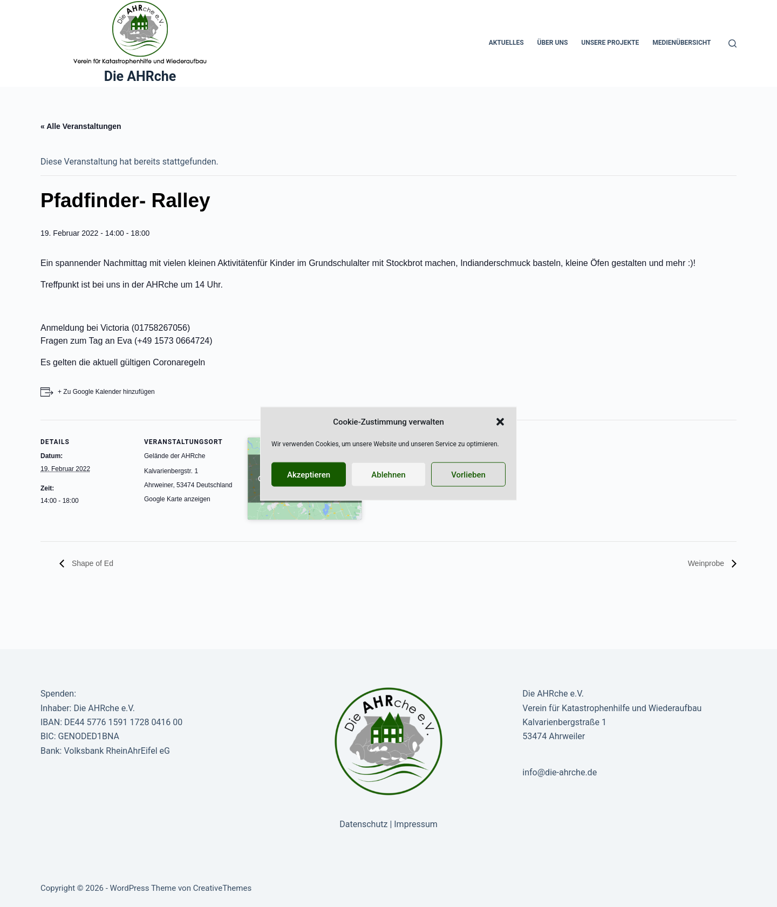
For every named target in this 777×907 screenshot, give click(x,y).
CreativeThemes (222, 888)
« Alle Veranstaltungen (80, 126)
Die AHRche (140, 76)
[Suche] (732, 43)
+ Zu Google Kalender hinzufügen (106, 391)
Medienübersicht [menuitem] (681, 42)
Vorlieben (468, 474)
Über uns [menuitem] (552, 42)
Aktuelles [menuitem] (506, 42)
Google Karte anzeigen (177, 499)
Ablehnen (388, 474)
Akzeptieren (308, 474)
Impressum (416, 824)
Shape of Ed (91, 563)
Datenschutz (363, 824)
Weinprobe (707, 563)
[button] (500, 422)
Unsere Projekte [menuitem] (610, 42)
